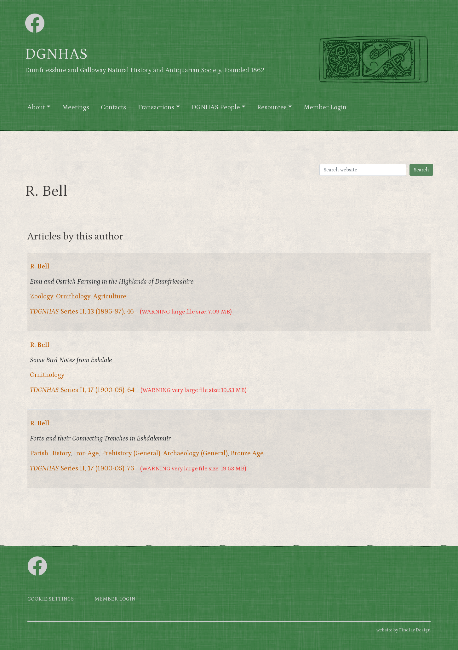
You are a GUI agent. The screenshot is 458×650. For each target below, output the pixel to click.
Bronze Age (247, 453)
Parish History (50, 453)
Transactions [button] (156, 107)
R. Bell (39, 266)
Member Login (325, 107)
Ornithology (73, 296)
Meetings (75, 107)
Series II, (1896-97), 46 (82, 311)
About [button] (36, 107)
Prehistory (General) (131, 453)
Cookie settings (50, 599)
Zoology (41, 296)
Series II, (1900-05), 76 (82, 468)
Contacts (113, 107)
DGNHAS (56, 54)
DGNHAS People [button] (216, 107)
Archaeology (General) (195, 453)
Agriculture (109, 296)
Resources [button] (272, 107)
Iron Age (86, 453)
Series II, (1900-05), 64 (82, 390)
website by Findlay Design (403, 630)
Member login (114, 599)
